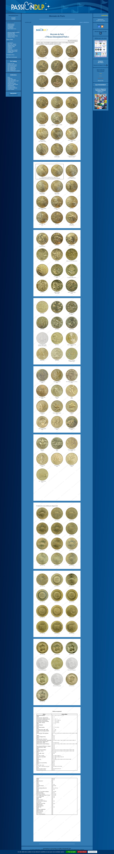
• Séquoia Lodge (11, 46)
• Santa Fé (9, 48)
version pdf (28, 22)
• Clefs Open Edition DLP (13, 80)
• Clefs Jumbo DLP (11, 79)
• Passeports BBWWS (12, 88)
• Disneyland (10, 43)
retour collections (84, 22)
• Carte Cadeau (10, 89)
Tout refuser (82, 852)
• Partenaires (10, 52)
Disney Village (9, 39)
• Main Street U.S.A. (11, 28)
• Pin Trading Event (11, 68)
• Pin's (8, 77)
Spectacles (13, 93)
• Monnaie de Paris (11, 83)
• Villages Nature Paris (12, 51)
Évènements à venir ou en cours (100, 20)
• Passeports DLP (11, 86)
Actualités (13, 17)
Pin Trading (13, 61)
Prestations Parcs (10, 54)
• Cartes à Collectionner (12, 84)
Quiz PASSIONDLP (100, 84)
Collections (13, 75)
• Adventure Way (11, 33)
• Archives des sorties (12, 64)
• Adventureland (10, 24)
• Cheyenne (9, 47)
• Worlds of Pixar (11, 37)
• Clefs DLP (9, 78)
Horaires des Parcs (100, 61)
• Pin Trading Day (11, 67)
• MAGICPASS (10, 85)
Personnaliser (92, 852)
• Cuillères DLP (10, 82)
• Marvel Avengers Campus (13, 32)
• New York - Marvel (11, 44)
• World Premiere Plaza (12, 35)
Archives (13, 19)
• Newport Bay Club (11, 45)
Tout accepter (71, 852)
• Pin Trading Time (11, 69)
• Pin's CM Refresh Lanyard (13, 70)
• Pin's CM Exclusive (11, 66)
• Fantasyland (10, 26)
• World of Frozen (11, 34)
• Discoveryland (10, 25)
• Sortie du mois (10, 63)
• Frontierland (10, 27)
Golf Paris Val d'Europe (11, 57)
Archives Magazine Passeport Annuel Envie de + (100, 90)
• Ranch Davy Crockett (12, 50)
